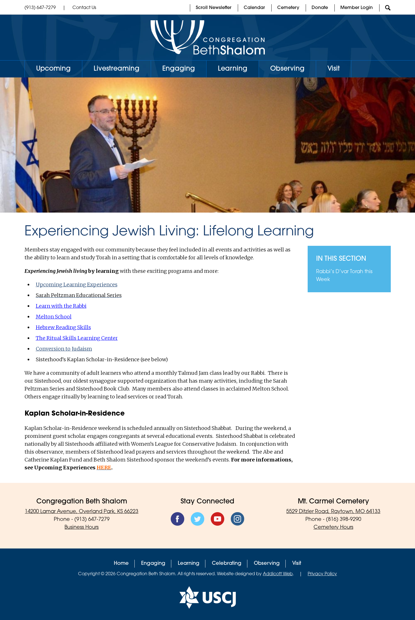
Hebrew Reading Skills (63, 327)
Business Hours (82, 527)
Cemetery (288, 8)
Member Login (356, 8)
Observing (287, 69)
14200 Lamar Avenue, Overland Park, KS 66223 (81, 511)
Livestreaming (116, 69)
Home (121, 563)
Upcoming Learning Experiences (76, 284)
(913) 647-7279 (40, 8)
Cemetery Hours (333, 527)
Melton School (54, 316)
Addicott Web (278, 574)
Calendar (254, 8)
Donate (320, 8)
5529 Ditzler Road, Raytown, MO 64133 (333, 511)
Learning (232, 69)
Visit (333, 69)
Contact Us (84, 8)
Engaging (178, 69)
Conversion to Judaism (64, 348)
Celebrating (226, 563)
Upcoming (53, 69)
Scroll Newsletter (213, 8)
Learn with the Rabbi (61, 306)
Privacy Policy (322, 574)
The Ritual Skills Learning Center (77, 338)
